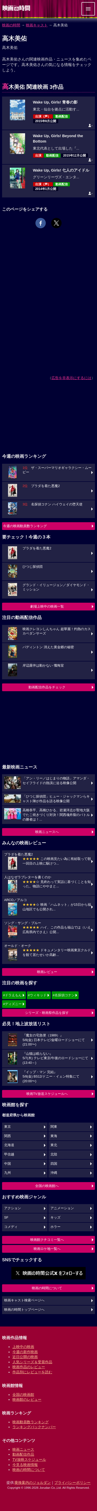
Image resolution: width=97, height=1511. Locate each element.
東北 (53, 1145)
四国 (53, 1164)
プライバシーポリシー (72, 1482)
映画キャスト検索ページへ (24, 1300)
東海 (53, 1136)
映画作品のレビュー (28, 1367)
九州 (7, 1173)
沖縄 (53, 1173)
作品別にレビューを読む (32, 1372)
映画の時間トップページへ (24, 1309)
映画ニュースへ (47, 832)
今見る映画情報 (25, 1465)
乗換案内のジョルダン (32, 1482)
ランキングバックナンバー (34, 1427)
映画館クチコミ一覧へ (47, 1240)
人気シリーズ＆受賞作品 (32, 1362)
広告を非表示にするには (71, 378)
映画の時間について (47, 1288)
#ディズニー (12, 1004)
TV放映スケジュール (29, 1459)
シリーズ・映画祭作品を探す (47, 1013)
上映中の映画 (23, 1347)
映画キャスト (37, 25)
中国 (7, 1164)
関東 (53, 1127)
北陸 (53, 1154)
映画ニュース (23, 1449)
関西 (7, 1136)
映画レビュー (47, 972)
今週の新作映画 (25, 1352)
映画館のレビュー (26, 1399)
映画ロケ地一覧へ (47, 1249)
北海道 (9, 1145)
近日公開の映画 (25, 1357)
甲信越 (9, 1154)
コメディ (11, 1227)
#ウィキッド (37, 995)
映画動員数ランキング (30, 1422)
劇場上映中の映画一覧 (47, 606)
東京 (7, 1127)
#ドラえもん (12, 995)
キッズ (55, 1217)
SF (6, 1217)
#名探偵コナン (64, 995)
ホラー (55, 1227)
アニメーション (62, 1208)
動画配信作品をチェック (46, 687)
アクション (12, 1208)
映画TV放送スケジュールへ (47, 1094)
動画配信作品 (23, 1454)
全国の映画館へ (47, 1186)
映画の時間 (11, 25)
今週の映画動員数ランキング (25, 526)
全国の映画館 (23, 1394)
